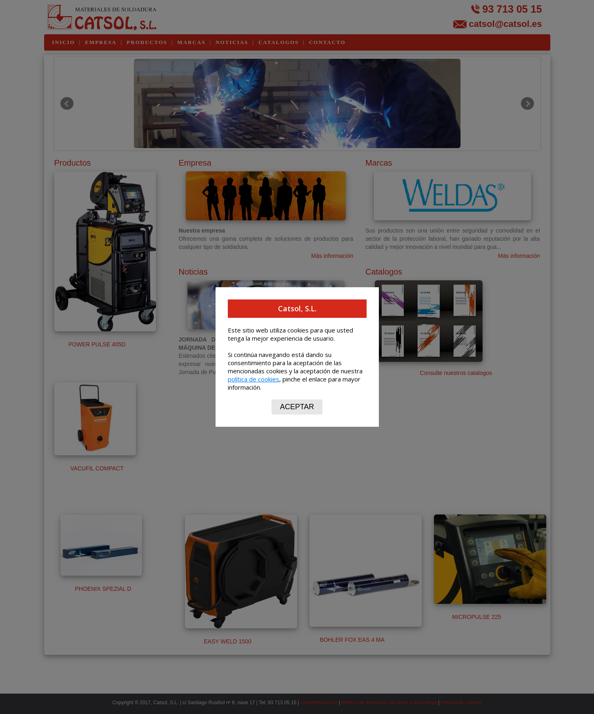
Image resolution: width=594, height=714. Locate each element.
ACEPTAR (297, 407)
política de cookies (253, 379)
